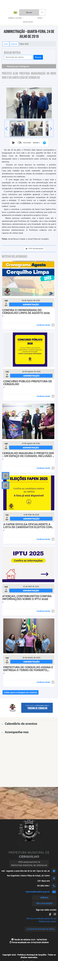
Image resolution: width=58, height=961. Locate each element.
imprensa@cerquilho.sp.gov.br (38, 891)
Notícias (14, 44)
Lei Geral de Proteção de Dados (41, 929)
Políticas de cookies (48, 921)
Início (6, 44)
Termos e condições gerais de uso (41, 918)
